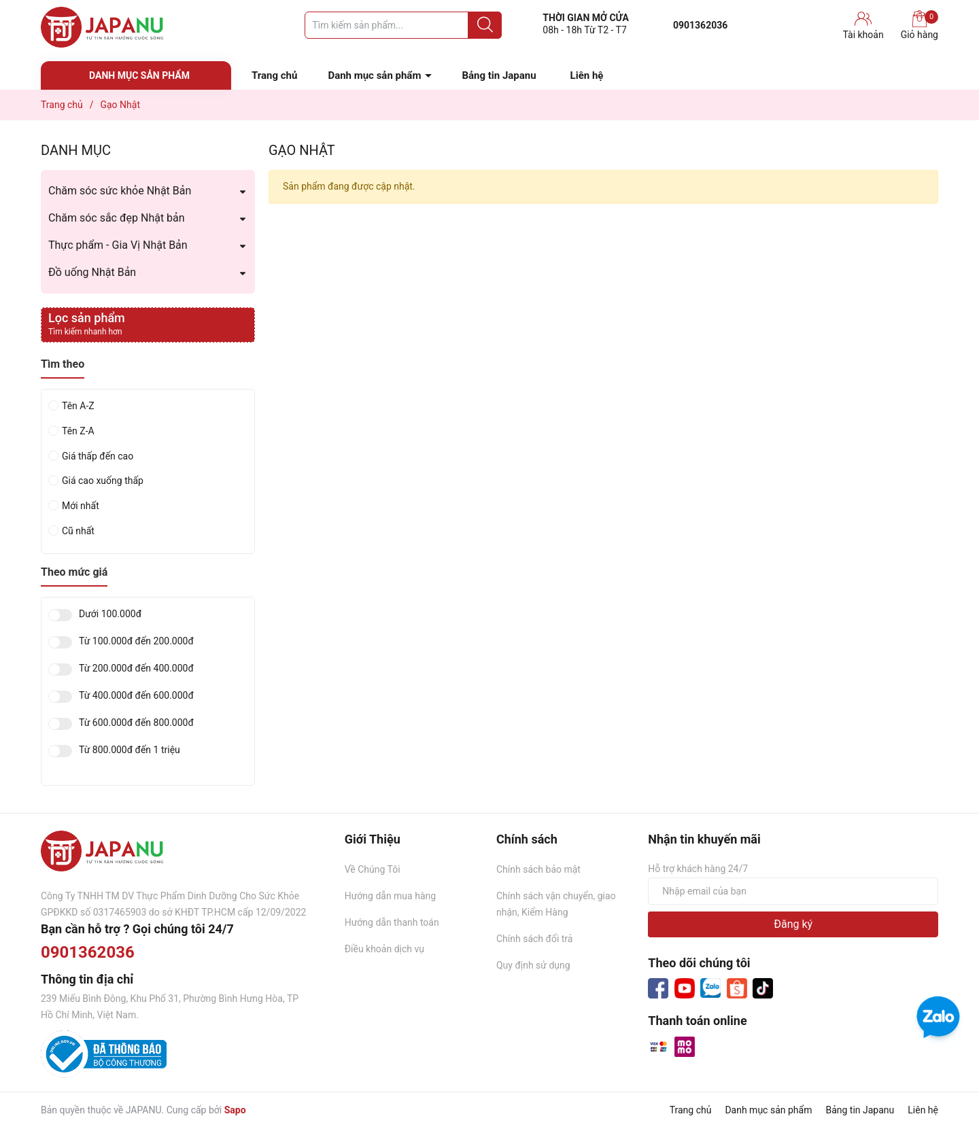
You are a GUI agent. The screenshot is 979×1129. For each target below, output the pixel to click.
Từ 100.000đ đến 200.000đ (136, 641)
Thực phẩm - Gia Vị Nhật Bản (118, 245)
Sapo (235, 1110)
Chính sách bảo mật (538, 869)
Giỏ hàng (919, 25)
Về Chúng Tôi (372, 869)
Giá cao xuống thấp (102, 480)
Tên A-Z (78, 405)
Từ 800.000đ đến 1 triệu (129, 750)
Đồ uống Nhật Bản (92, 272)
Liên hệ (587, 75)
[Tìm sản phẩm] (403, 25)
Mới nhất (80, 505)
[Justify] (485, 25)
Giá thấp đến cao (97, 456)
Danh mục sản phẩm (374, 75)
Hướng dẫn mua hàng (390, 895)
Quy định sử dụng (533, 965)
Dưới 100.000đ (110, 614)
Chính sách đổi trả (534, 938)
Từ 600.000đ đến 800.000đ (136, 723)
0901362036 (700, 25)
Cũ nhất (78, 530)
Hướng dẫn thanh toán (392, 922)
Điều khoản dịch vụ (384, 948)
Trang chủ (274, 75)
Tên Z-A (78, 430)
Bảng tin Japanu (499, 75)
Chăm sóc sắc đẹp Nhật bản (116, 217)
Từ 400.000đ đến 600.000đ (136, 696)
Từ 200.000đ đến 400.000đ (136, 668)
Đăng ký (793, 924)
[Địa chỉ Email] (793, 891)
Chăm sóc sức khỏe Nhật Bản (119, 190)
